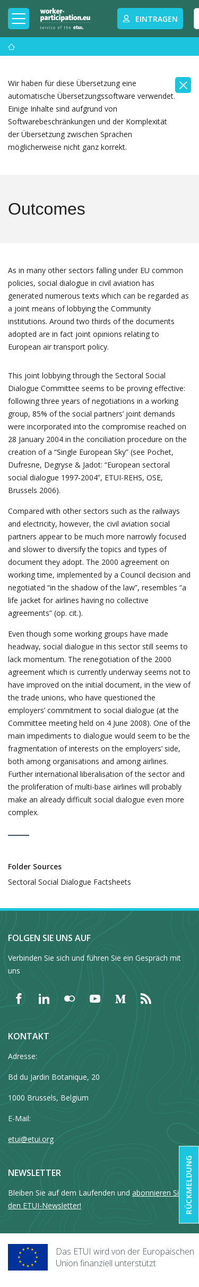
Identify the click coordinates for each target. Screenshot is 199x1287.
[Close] (183, 85)
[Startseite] (11, 46)
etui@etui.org (31, 1139)
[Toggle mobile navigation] (18, 18)
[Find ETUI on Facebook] (18, 998)
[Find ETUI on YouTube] (95, 998)
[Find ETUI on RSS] (146, 998)
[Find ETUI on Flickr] (69, 998)
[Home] (65, 18)
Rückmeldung (189, 1185)
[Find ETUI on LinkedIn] (44, 998)
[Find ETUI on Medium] (120, 998)
